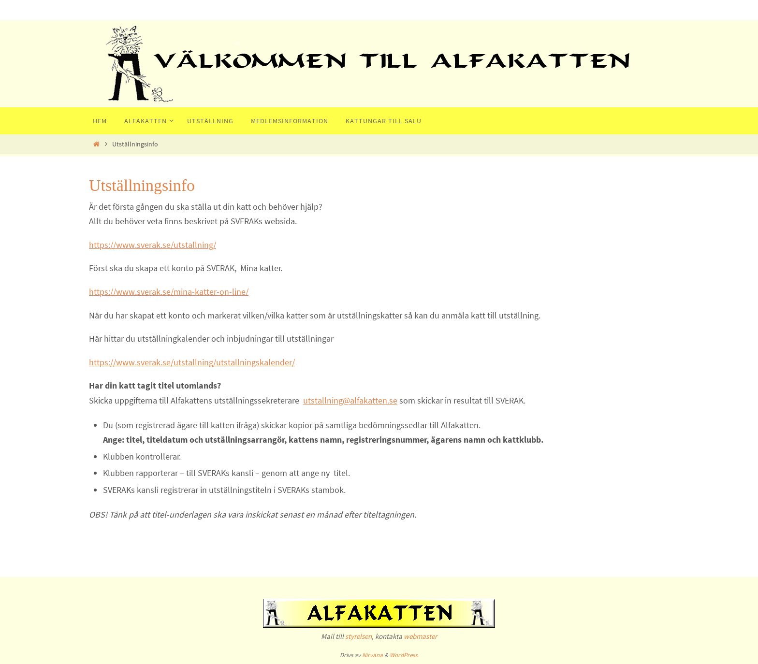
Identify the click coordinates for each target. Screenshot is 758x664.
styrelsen (358, 636)
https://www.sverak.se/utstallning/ (152, 244)
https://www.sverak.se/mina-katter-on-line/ (168, 291)
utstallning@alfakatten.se (350, 400)
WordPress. (404, 655)
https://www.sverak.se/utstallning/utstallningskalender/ (192, 362)
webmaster (420, 636)
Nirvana (372, 655)
